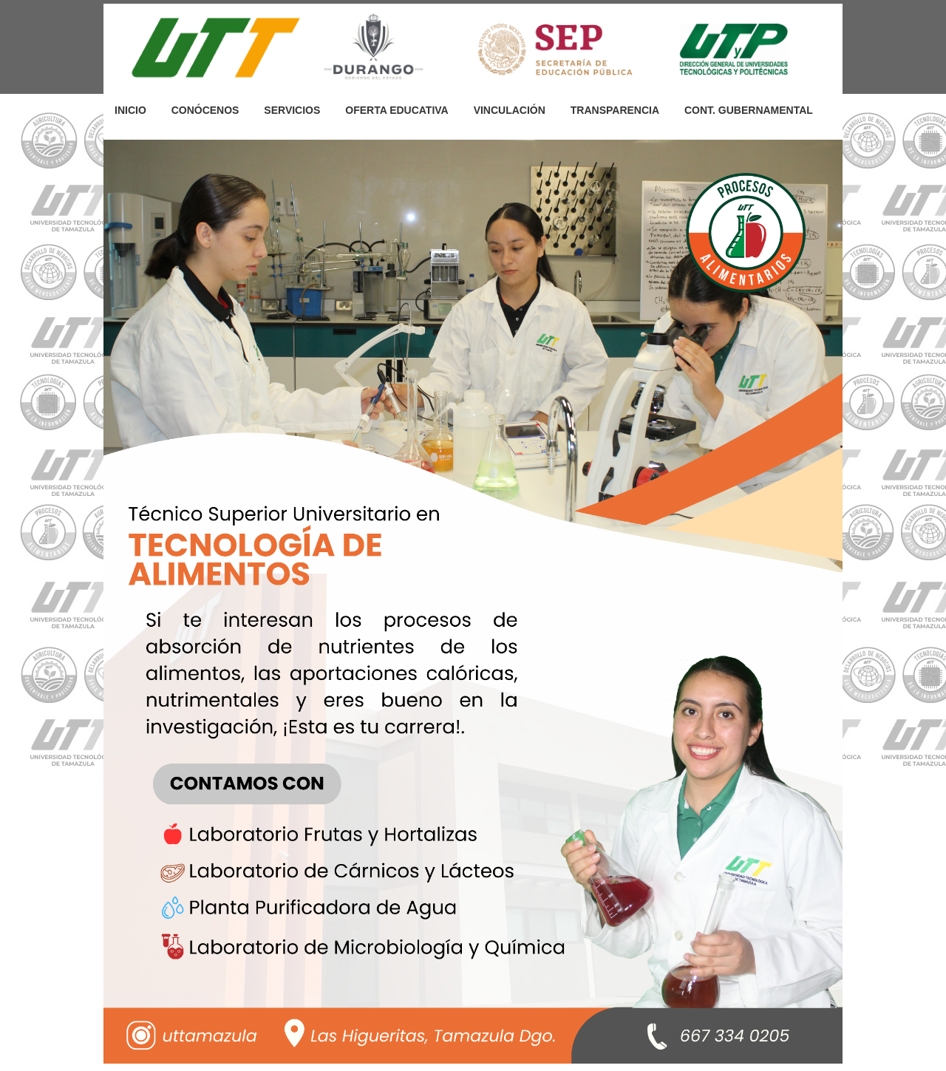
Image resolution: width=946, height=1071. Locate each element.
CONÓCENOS (205, 110)
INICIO (130, 110)
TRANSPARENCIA (615, 110)
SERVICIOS (292, 110)
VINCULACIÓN (509, 110)
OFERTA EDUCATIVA (396, 110)
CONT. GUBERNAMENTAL (748, 110)
